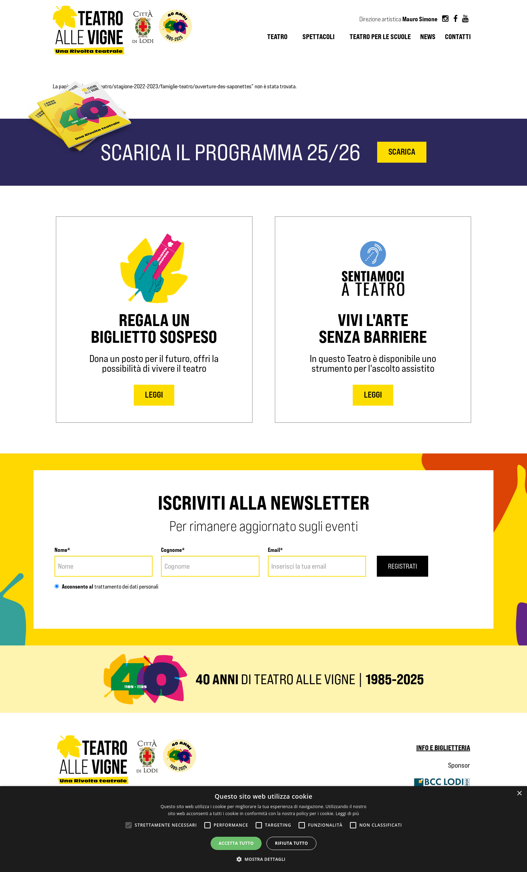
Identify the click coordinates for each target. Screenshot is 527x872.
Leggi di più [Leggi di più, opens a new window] (347, 813)
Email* (275, 549)
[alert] (263, 829)
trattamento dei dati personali (125, 586)
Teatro (277, 36)
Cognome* (173, 549)
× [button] (519, 793)
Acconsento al (73, 586)
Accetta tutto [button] (236, 843)
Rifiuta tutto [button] (291, 843)
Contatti (458, 36)
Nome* (62, 549)
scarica (401, 152)
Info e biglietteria (443, 747)
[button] (264, 859)
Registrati (403, 566)
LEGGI (154, 395)
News (427, 36)
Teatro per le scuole (380, 36)
